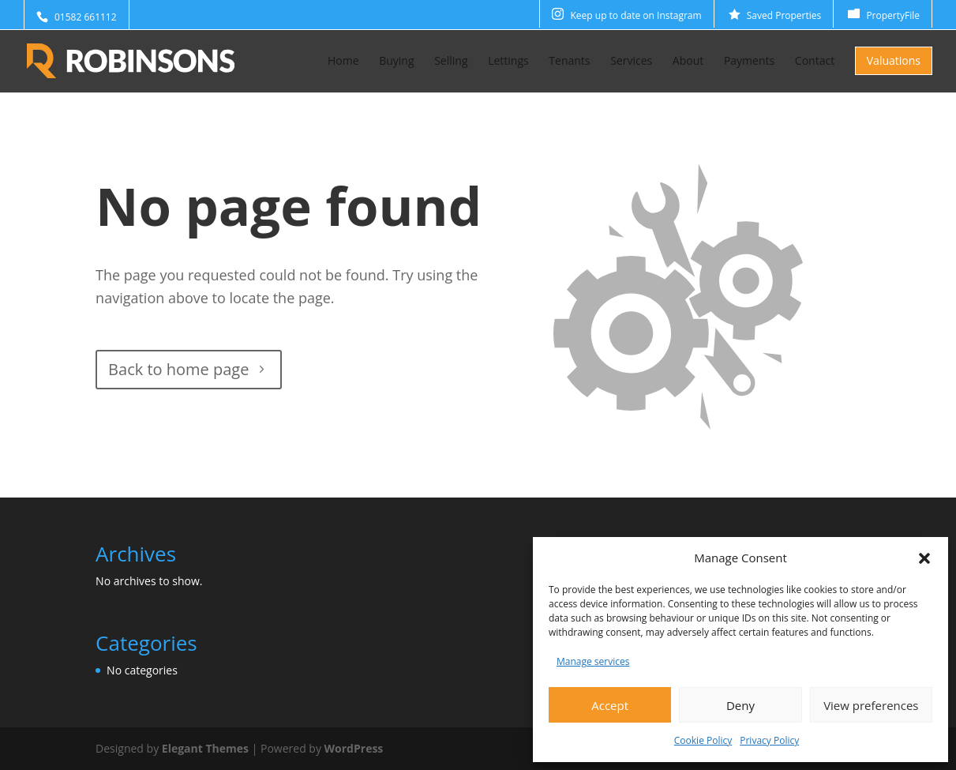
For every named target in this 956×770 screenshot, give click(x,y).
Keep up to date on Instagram (635, 15)
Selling (450, 61)
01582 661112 (85, 17)
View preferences (870, 705)
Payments (749, 61)
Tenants (569, 61)
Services (631, 61)
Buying (396, 61)
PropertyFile (893, 15)
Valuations (893, 60)
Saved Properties (784, 15)
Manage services (593, 661)
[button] (924, 558)
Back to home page (178, 369)
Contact (814, 61)
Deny (740, 705)
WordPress (354, 748)
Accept (609, 705)
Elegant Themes (205, 748)
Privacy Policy (769, 740)
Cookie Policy (703, 740)
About (688, 61)
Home (343, 61)
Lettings (508, 61)
